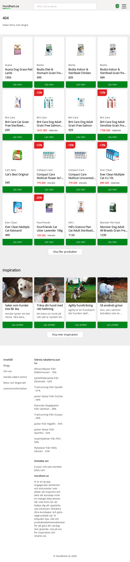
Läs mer (17, 84)
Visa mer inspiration (65, 334)
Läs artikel (17, 324)
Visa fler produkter (65, 252)
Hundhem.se (11, 6)
